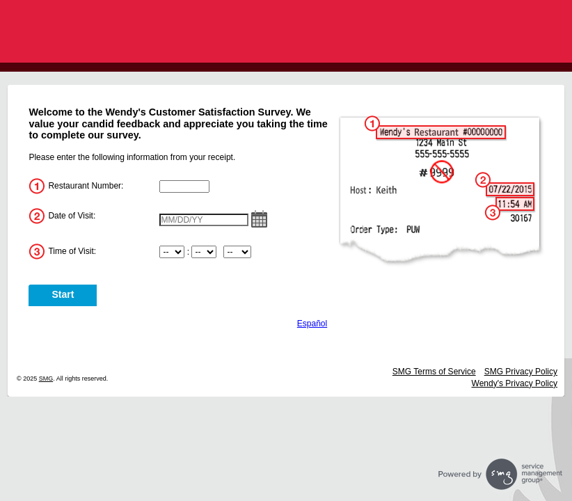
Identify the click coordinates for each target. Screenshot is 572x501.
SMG (46, 378)
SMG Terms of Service (434, 371)
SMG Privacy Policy (520, 371)
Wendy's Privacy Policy (514, 383)
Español (312, 323)
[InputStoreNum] (184, 186)
